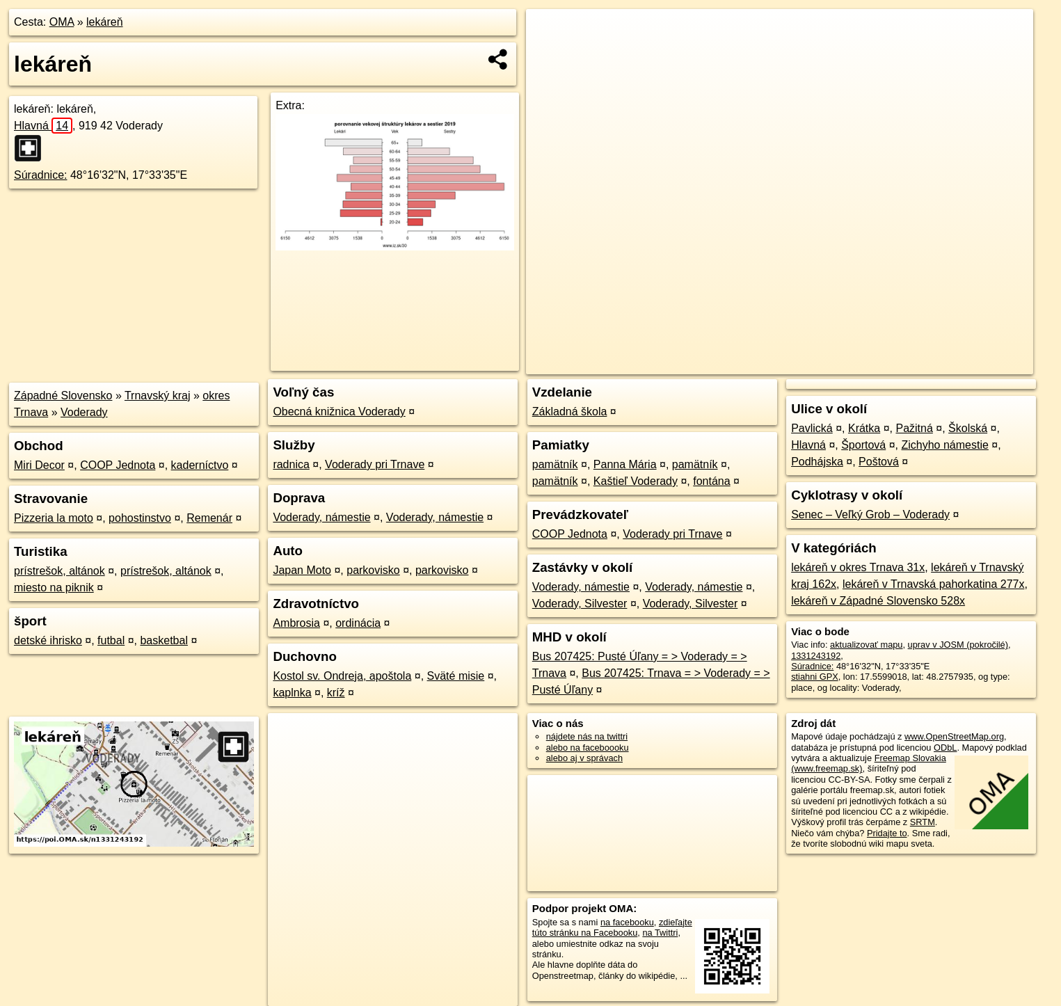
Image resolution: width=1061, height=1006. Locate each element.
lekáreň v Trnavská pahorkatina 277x (933, 584)
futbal (111, 640)
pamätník (555, 464)
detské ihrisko (48, 640)
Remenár (209, 518)
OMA (61, 22)
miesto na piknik (54, 587)
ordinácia (358, 623)
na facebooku (627, 922)
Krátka (864, 428)
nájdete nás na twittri (587, 736)
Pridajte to (887, 833)
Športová (863, 445)
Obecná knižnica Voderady (339, 411)
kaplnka (292, 692)
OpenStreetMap (793, 364)
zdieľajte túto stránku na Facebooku (612, 927)
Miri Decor (39, 465)
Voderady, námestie (321, 517)
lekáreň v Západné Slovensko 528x (878, 601)
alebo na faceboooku (587, 747)
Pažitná (913, 428)
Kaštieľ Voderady (635, 481)
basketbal (164, 640)
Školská (967, 428)
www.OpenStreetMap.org (954, 736)
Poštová (879, 462)
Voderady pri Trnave (374, 464)
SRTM (922, 822)
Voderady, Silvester (580, 603)
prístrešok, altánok (59, 571)
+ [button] (550, 32)
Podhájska (817, 462)
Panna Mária (625, 464)
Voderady (84, 412)
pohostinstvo (140, 518)
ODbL (945, 747)
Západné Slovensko (63, 395)
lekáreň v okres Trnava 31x (858, 567)
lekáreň (104, 22)
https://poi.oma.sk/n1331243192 (971, 364)
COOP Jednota (117, 465)
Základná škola (569, 411)
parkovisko (372, 570)
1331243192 (815, 655)
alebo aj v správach (584, 758)
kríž (336, 692)
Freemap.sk (865, 364)
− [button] (550, 54)
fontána (711, 481)
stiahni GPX (814, 676)
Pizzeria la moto (53, 518)
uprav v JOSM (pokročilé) (958, 644)
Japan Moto (302, 570)
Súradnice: (40, 175)
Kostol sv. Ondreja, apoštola (342, 676)
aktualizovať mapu (866, 644)
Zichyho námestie (944, 445)
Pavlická (812, 428)
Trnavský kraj (158, 395)
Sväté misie (456, 676)
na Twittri (660, 932)
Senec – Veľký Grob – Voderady (870, 514)
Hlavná (43, 126)
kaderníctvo (200, 465)
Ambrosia (296, 623)
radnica (291, 464)
